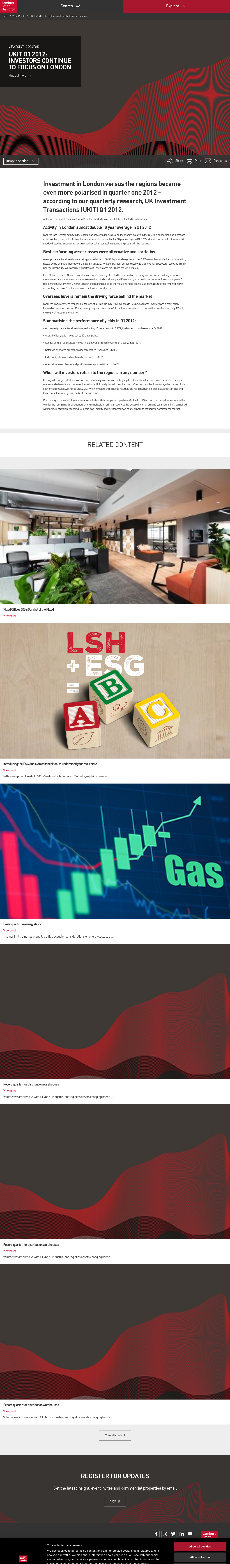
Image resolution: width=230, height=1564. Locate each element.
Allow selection (200, 1530)
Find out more (20, 75)
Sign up (115, 1501)
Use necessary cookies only (200, 1541)
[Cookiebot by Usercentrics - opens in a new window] (23, 1557)
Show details (188, 1556)
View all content (115, 1435)
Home (5, 16)
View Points (18, 16)
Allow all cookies (200, 1520)
